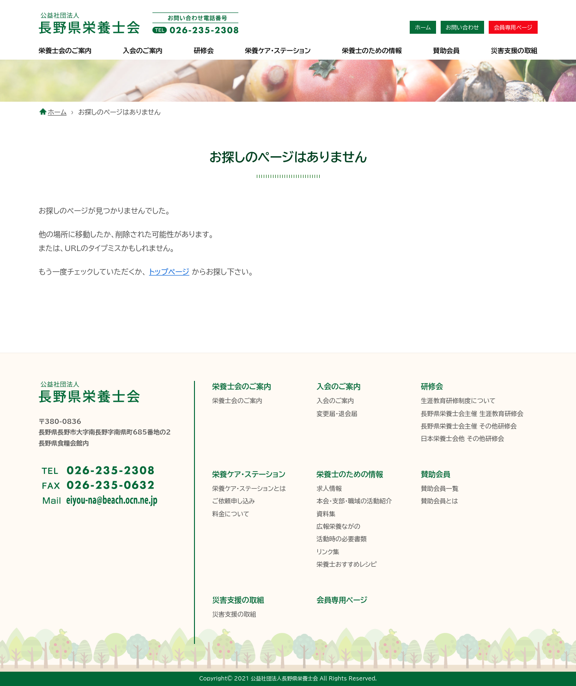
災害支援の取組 (514, 50)
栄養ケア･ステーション (277, 50)
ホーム (422, 27)
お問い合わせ (462, 27)
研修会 (203, 50)
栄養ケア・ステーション (248, 474)
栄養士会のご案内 (65, 50)
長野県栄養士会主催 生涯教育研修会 (472, 413)
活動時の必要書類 (341, 539)
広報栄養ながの (338, 526)
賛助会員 (446, 50)
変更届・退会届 (336, 413)
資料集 (325, 514)
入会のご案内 (143, 50)
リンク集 (327, 552)
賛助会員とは (439, 501)
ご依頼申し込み (233, 501)
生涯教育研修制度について (458, 401)
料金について (230, 514)
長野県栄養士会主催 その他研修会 (469, 426)
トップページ (169, 272)
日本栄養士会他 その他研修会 (462, 438)
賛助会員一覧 (440, 488)
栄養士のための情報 (372, 50)
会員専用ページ (513, 27)
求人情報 (328, 488)
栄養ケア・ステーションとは (249, 488)
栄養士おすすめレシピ (346, 564)
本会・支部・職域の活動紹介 (354, 501)
